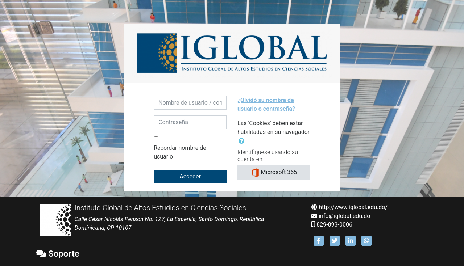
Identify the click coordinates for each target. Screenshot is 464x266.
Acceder (190, 176)
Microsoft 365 (274, 172)
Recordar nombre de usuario (180, 152)
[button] (242, 141)
